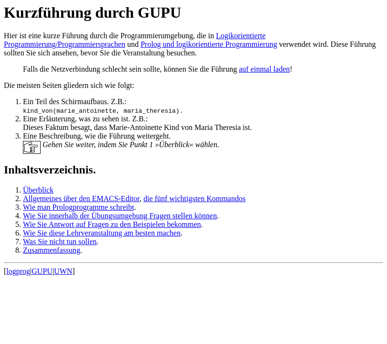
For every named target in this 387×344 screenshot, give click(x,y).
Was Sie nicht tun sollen (60, 241)
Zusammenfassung (51, 250)
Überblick (38, 190)
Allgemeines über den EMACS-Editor (81, 198)
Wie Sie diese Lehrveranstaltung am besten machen (102, 233)
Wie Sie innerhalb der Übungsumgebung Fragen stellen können (120, 216)
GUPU (42, 271)
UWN (63, 271)
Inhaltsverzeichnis (48, 169)
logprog (18, 271)
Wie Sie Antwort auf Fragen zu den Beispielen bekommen (112, 224)
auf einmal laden (264, 69)
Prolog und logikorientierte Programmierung (208, 44)
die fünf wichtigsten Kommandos (194, 198)
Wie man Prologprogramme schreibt (78, 207)
